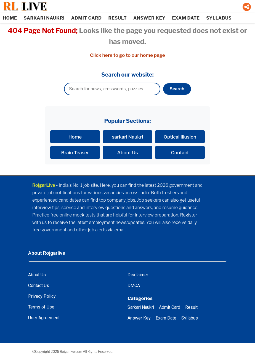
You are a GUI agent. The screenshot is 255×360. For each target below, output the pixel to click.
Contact (180, 152)
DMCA (134, 285)
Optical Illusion (180, 137)
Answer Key (139, 318)
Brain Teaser (75, 152)
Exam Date (166, 318)
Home (75, 137)
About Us (127, 152)
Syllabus (189, 318)
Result (191, 307)
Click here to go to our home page (127, 55)
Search (177, 88)
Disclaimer (138, 274)
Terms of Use (41, 307)
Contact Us (38, 285)
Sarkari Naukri (141, 307)
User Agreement (44, 317)
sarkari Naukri (127, 137)
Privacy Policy (42, 296)
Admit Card (169, 307)
